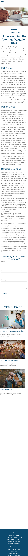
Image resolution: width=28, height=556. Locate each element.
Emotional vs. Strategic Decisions (12, 331)
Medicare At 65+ (6, 390)
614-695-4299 (16, 555)
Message (4, 280)
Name (3, 262)
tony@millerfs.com (13, 543)
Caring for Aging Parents (9, 360)
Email (2, 271)
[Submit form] (5, 293)
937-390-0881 (16, 541)
